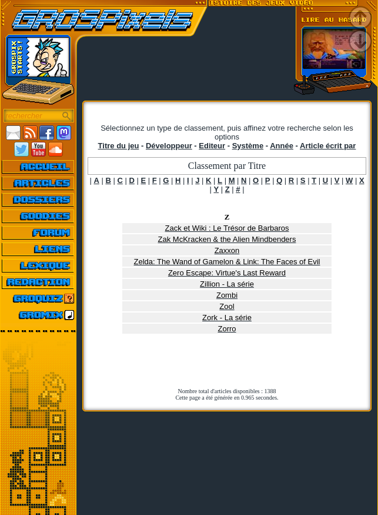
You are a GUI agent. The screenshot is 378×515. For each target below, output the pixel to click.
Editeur (212, 145)
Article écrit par (328, 145)
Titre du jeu (118, 145)
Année (281, 145)
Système (247, 145)
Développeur (169, 145)
